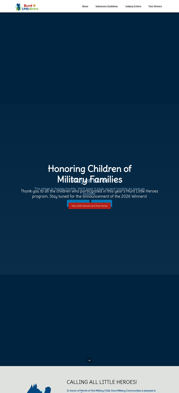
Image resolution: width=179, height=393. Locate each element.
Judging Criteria (133, 6)
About (85, 6)
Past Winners (155, 6)
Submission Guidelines (107, 6)
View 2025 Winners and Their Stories (90, 205)
